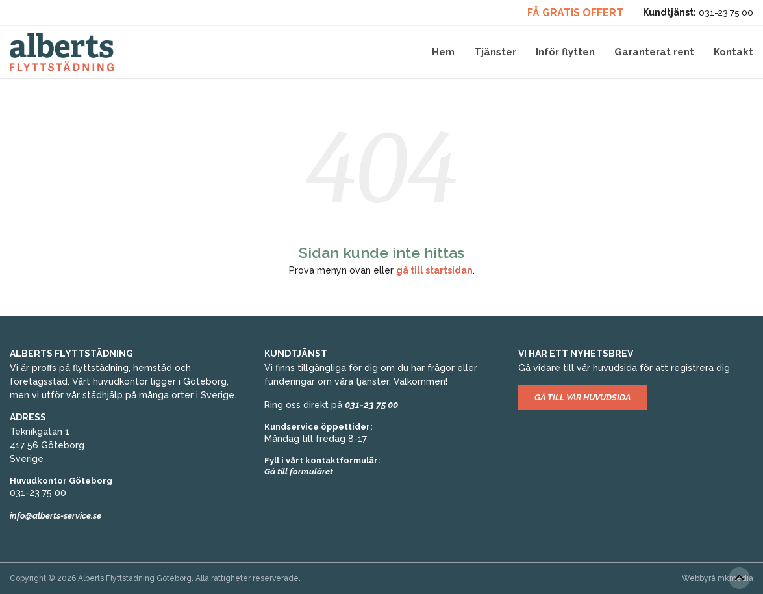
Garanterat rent (654, 52)
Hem (443, 52)
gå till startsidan (434, 270)
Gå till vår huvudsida (582, 397)
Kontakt (733, 52)
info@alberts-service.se (55, 516)
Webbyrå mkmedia (717, 578)
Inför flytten (565, 52)
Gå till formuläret (298, 471)
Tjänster (495, 52)
